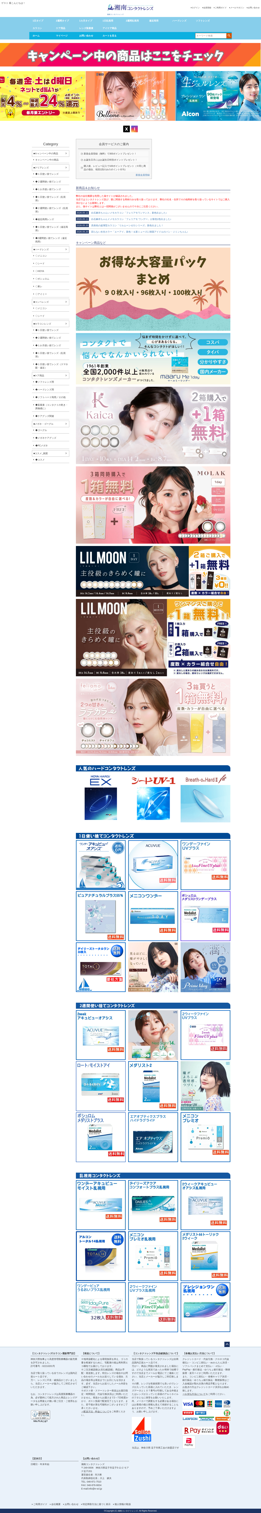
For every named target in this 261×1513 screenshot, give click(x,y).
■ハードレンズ (41, 249)
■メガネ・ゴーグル (43, 424)
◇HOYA (39, 271)
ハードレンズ (179, 20)
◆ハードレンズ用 (44, 389)
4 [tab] (134, 124)
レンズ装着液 (86, 28)
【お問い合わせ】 (91, 1458)
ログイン (196, 7)
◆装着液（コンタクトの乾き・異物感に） (51, 407)
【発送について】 (91, 1353)
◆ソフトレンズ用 (44, 382)
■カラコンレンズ (42, 323)
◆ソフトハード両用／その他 (50, 397)
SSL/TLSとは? (40, 1421)
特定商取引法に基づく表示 (97, 1504)
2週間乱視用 (132, 20)
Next (257, 98)
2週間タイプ (62, 20)
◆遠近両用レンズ (44, 219)
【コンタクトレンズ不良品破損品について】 (155, 1353)
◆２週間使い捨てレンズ (48, 181)
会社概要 (56, 1504)
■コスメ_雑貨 (40, 453)
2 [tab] (129, 124)
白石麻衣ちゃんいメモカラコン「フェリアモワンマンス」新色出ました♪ (121, 212)
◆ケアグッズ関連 (44, 416)
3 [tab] (132, 124)
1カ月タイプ (85, 20)
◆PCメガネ (41, 445)
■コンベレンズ (41, 302)
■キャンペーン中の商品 (45, 153)
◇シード (40, 263)
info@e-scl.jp (95, 1488)
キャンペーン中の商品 (47, 159)
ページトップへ (227, 1344)
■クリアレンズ (41, 167)
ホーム (36, 35)
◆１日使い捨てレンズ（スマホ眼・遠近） (51, 366)
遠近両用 (153, 20)
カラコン (37, 28)
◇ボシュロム (42, 278)
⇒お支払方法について (194, 1394)
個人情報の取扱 (123, 1504)
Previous (4, 98)
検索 (229, 35)
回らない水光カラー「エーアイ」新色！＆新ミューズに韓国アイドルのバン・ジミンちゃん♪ (132, 231)
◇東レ (38, 286)
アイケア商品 (110, 28)
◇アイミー (41, 294)
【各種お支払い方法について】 (199, 1353)
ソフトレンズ (203, 20)
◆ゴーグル (41, 430)
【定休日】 (37, 1458)
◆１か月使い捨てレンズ (48, 189)
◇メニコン (41, 255)
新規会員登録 (143, 175)
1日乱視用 (108, 20)
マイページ (62, 35)
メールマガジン (237, 7)
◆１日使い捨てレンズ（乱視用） (50, 199)
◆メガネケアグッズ (45, 438)
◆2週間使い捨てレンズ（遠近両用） (51, 240)
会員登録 (207, 7)
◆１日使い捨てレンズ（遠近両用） (51, 229)
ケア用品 (60, 28)
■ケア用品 (38, 375)
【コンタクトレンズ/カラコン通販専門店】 (53, 1353)
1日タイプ (38, 20)
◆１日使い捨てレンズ (47, 174)
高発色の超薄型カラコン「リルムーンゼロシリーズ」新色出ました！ (119, 225)
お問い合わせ (254, 7)
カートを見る (110, 35)
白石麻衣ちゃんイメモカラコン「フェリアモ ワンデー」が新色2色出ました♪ (123, 219)
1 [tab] (127, 124)
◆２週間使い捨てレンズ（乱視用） (51, 210)
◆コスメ (40, 459)
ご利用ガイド (221, 7)
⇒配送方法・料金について (95, 1411)
